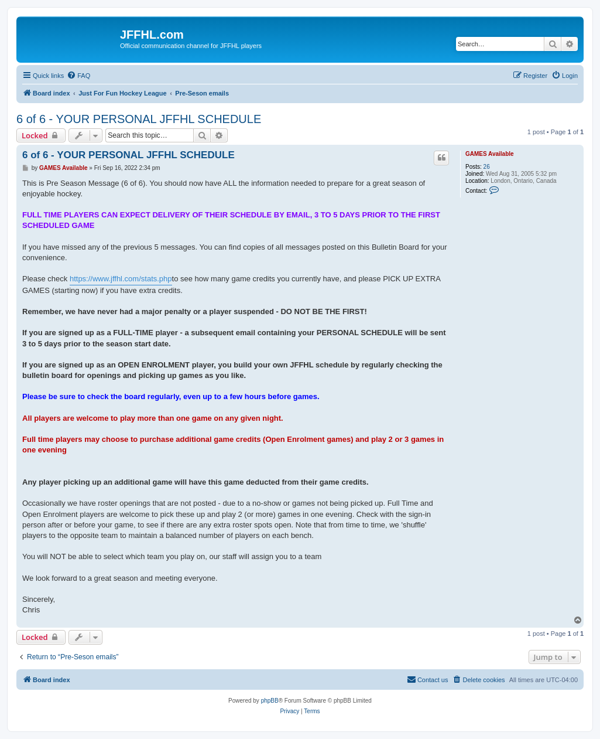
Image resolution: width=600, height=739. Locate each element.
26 (487, 167)
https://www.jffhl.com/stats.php (121, 278)
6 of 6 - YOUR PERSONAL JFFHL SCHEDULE (138, 119)
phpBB (270, 700)
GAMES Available (489, 154)
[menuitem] (78, 76)
